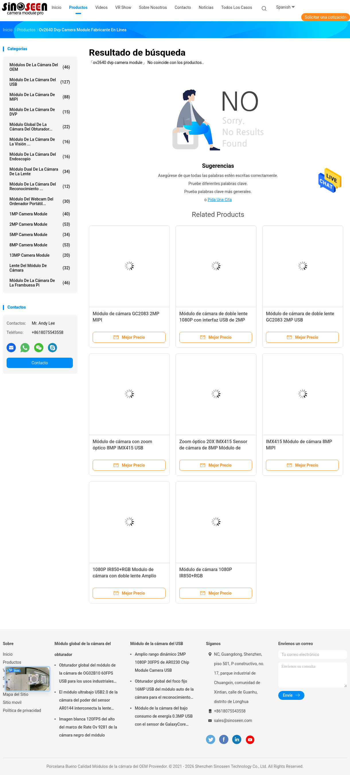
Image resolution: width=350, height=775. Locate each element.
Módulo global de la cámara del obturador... (39, 126)
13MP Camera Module (39, 255)
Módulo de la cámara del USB (39, 82)
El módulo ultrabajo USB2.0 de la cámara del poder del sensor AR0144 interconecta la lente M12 (88, 701)
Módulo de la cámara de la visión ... (39, 141)
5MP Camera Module (39, 234)
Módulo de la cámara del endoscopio (39, 156)
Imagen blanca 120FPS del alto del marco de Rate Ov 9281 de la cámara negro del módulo (88, 727)
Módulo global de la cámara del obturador (83, 649)
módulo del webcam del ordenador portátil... (39, 201)
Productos (12, 662)
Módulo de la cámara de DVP (39, 111)
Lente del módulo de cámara (39, 267)
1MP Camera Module (39, 214)
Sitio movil (12, 702)
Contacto (40, 363)
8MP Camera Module (39, 245)
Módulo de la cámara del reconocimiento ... (39, 186)
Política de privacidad (22, 710)
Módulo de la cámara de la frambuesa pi (39, 282)
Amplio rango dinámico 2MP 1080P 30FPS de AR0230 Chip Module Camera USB (162, 662)
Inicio (8, 654)
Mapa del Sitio (15, 694)
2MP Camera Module (39, 224)
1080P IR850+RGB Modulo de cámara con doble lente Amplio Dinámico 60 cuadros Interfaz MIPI (128, 576)
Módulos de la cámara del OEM (39, 67)
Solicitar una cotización (325, 17)
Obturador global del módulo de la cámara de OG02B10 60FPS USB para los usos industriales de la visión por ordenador (87, 674)
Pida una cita (220, 199)
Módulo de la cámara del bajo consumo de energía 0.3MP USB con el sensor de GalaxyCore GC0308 (164, 717)
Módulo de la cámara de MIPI (39, 97)
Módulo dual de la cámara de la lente (39, 171)
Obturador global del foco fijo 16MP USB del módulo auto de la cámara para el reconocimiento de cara (164, 690)
